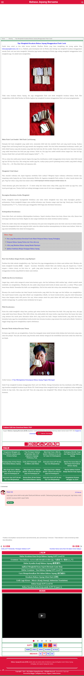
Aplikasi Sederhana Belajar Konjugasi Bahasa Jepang (23, 249)
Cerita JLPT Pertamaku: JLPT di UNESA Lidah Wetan (32, 463)
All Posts (55, 649)
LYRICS (34, 649)
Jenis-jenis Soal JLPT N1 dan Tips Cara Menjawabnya (52, 478)
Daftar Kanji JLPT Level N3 (42, 584)
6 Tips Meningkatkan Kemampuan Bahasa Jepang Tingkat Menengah (33, 380)
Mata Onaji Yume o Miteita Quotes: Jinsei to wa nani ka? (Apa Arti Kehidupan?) (52, 471)
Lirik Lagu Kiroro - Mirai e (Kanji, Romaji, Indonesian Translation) (42, 580)
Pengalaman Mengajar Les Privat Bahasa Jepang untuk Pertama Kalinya (11, 454)
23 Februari (78, 492)
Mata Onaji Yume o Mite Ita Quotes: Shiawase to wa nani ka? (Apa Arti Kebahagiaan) (52, 454)
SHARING (48, 649)
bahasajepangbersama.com (10, 49)
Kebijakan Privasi (41, 673)
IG (40, 654)
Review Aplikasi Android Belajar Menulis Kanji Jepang (72, 470)
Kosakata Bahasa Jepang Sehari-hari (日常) (42, 577)
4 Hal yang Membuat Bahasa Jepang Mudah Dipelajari (23, 245)
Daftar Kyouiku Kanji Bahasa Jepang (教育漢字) (42, 563)
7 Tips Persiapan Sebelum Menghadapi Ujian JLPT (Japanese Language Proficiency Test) (32, 455)
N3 (45, 645)
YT (44, 654)
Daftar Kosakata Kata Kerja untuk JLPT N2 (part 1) (42, 587)
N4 (40, 645)
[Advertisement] (42, 21)
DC (52, 654)
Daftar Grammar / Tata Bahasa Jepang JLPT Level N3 (41, 570)
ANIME (28, 649)
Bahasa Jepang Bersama (43, 2)
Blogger (32, 673)
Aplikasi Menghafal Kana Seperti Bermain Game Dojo (42, 567)
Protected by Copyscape (62, 671)
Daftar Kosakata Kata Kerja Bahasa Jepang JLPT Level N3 (42, 556)
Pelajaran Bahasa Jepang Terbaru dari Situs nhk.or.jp (23, 242)
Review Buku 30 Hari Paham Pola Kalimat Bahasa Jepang (32, 478)
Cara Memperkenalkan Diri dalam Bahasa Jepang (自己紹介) (42, 573)
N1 (55, 645)
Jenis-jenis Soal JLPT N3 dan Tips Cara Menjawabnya (52, 463)
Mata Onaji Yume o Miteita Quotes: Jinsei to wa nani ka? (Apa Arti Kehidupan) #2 (32, 471)
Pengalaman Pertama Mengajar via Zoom (72, 478)
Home (3, 38)
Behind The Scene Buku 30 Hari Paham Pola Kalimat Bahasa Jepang (72, 464)
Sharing (11, 38)
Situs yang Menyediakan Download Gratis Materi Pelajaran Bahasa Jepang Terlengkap (33, 239)
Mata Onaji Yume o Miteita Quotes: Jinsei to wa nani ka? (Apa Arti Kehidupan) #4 (11, 471)
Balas (11, 502)
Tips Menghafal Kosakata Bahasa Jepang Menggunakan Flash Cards (42, 43)
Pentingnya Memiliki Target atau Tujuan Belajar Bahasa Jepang (72, 454)
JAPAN (40, 649)
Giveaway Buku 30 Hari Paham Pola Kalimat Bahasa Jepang (11, 463)
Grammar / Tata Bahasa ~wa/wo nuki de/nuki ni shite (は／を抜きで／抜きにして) (42, 560)
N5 (35, 645)
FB (48, 654)
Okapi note (10, 492)
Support (49, 673)
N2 (50, 645)
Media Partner (56, 673)
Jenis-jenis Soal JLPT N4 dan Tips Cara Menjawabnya (12, 478)
